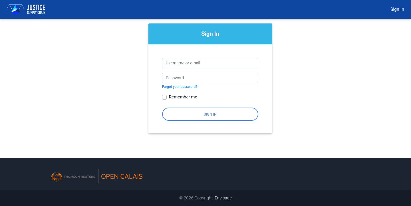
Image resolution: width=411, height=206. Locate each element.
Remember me (183, 97)
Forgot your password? (179, 87)
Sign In (397, 9)
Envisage (223, 198)
